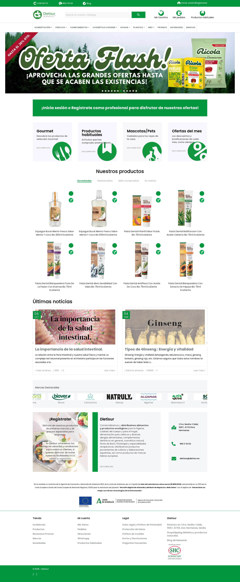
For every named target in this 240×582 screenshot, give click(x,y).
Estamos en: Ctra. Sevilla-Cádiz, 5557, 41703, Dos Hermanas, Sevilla (186, 526)
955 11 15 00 (67, 3)
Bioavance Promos (43, 533)
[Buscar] (105, 15)
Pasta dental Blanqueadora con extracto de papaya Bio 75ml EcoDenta (185, 287)
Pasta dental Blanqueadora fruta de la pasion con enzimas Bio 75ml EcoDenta (54, 287)
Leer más (109, 370)
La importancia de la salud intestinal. (69, 349)
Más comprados (128, 180)
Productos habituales (90, 543)
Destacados (105, 180)
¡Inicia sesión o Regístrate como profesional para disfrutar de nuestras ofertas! (120, 108)
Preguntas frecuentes (134, 543)
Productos (38, 529)
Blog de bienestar (177, 540)
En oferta (150, 180)
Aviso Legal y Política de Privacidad (142, 524)
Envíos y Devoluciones (134, 538)
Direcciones (84, 533)
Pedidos (82, 529)
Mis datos (83, 524)
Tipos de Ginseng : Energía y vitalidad (159, 349)
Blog (87, 3)
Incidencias (39, 524)
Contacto (42, 3)
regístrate (65, 458)
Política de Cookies (133, 533)
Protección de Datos (133, 529)
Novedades (84, 180)
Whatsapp (83, 538)
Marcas (37, 538)
